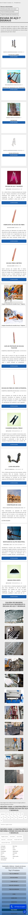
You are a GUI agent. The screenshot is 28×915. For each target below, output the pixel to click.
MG (11, 814)
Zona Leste (9, 839)
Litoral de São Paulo (5, 842)
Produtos (14, 902)
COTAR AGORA (14, 56)
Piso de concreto (14, 885)
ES (15, 814)
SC (1, 817)
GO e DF (20, 817)
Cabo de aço (14, 881)
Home (14, 894)
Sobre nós (14, 898)
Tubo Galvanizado (14, 889)
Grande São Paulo (18, 839)
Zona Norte (12, 836)
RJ (7, 814)
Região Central (4, 836)
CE (15, 817)
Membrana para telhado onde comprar (8, 8)
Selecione (3, 814)
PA (1, 820)
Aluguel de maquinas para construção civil (9, 14)
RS (5, 817)
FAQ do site (14, 913)
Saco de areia (14, 877)
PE (8, 817)
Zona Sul (3, 839)
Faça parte (14, 909)
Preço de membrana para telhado (7, 11)
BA (12, 817)
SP (18, 814)
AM (25, 817)
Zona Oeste (19, 836)
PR (22, 814)
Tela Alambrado (14, 873)
